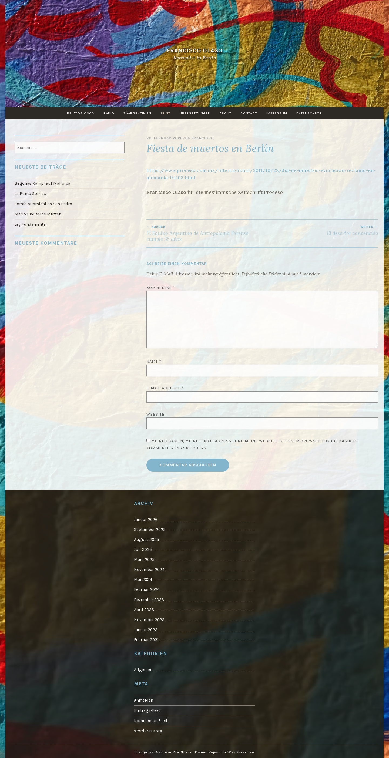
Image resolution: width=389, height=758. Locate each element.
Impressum (277, 113)
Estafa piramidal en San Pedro (43, 203)
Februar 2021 (146, 638)
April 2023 (144, 609)
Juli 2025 (143, 549)
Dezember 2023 (149, 599)
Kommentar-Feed (150, 719)
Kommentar (160, 287)
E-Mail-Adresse (165, 388)
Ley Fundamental (31, 224)
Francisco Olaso (195, 50)
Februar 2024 (147, 589)
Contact (249, 113)
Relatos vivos (80, 113)
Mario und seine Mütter (38, 213)
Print (165, 113)
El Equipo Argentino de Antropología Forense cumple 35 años (204, 233)
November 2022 (149, 618)
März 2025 (144, 559)
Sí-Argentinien (137, 113)
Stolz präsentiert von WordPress (162, 751)
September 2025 (150, 529)
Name (153, 361)
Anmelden (143, 699)
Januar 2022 (145, 628)
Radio (108, 113)
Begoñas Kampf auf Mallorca (42, 183)
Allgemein (144, 668)
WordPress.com (241, 751)
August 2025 (146, 539)
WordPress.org (148, 729)
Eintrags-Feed (147, 709)
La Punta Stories (30, 193)
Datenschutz (309, 113)
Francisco (203, 138)
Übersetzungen (195, 113)
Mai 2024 (143, 579)
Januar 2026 (145, 519)
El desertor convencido (320, 230)
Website (155, 414)
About (226, 113)
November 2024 (149, 569)
